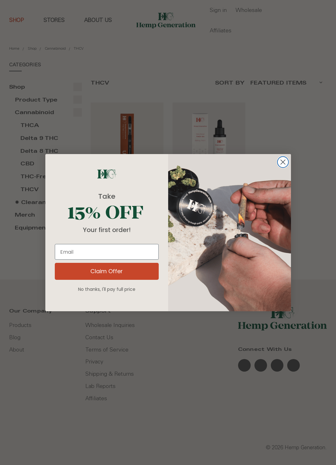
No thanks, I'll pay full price (106, 289)
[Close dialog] (282, 162)
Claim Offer (106, 271)
